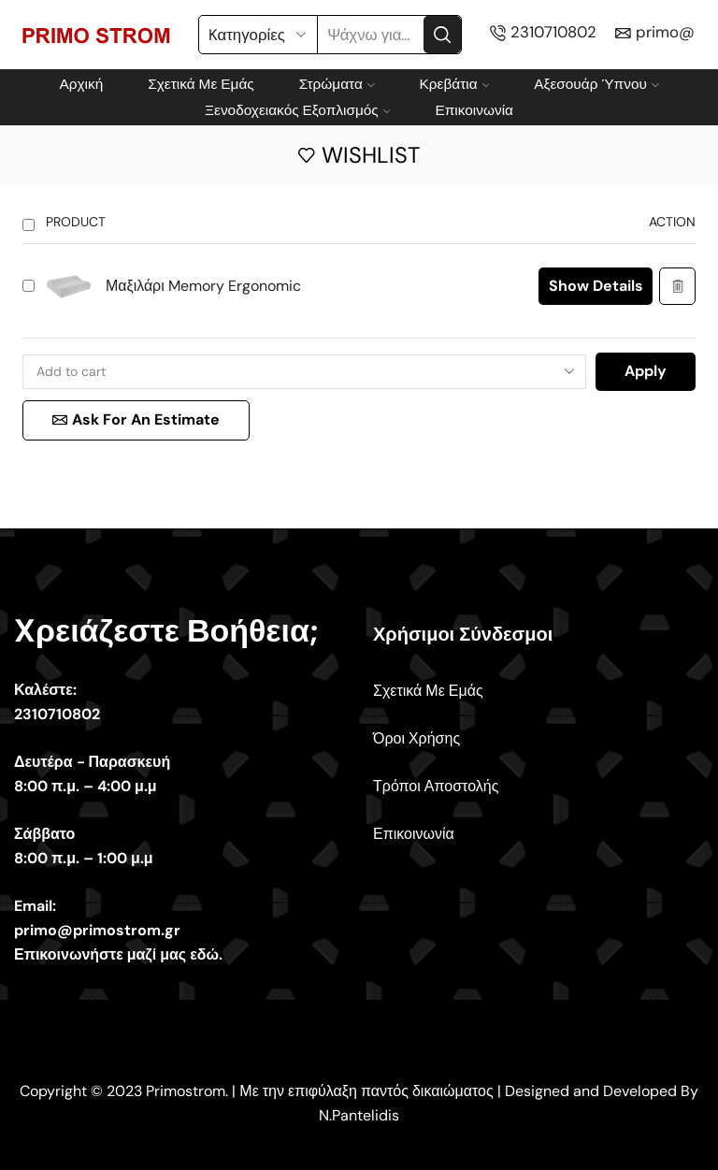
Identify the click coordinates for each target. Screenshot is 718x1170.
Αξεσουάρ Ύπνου (596, 84)
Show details (596, 286)
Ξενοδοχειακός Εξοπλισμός (297, 110)
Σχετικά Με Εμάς (201, 84)
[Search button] (442, 34)
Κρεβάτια (455, 84)
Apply (646, 371)
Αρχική (81, 84)
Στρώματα (337, 84)
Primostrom (185, 1091)
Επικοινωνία (474, 110)
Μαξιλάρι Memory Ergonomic (203, 286)
